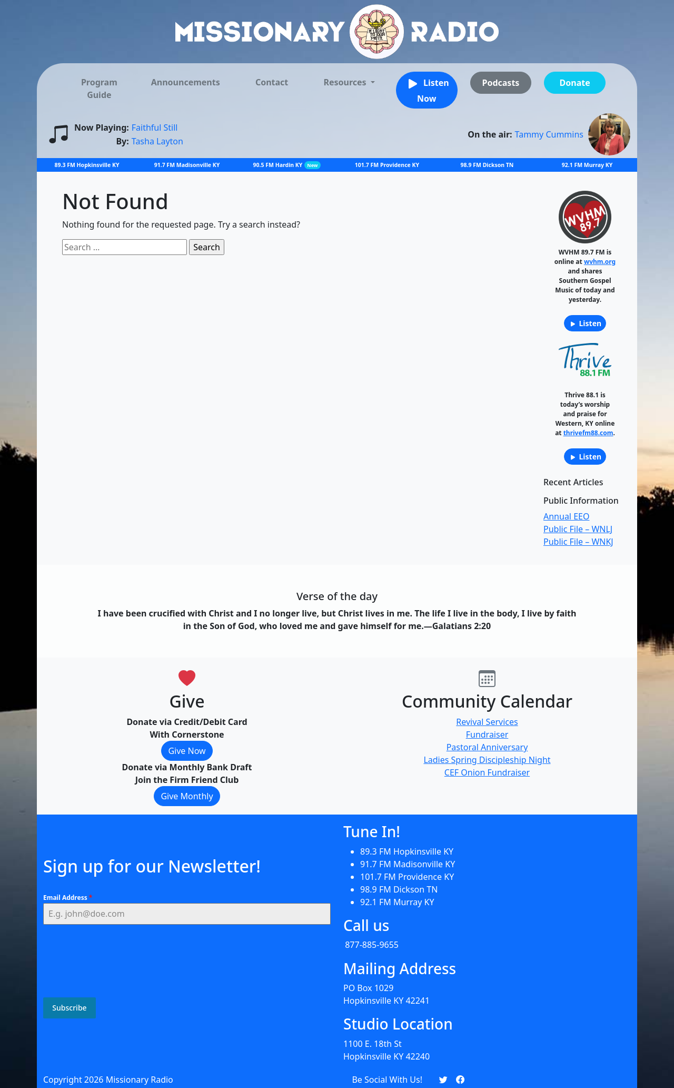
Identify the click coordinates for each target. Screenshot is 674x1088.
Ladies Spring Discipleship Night (486, 760)
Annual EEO (566, 516)
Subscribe (69, 1009)
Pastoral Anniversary (487, 747)
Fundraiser (487, 734)
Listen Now (426, 89)
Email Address (67, 899)
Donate (575, 83)
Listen (585, 323)
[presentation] (123, 962)
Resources (345, 82)
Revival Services (487, 722)
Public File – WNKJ (578, 541)
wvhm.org (600, 261)
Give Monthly (187, 796)
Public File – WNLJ (577, 529)
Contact (271, 82)
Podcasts (500, 83)
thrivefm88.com (588, 432)
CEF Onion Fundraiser (487, 772)
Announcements (185, 82)
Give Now (186, 751)
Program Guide (99, 88)
